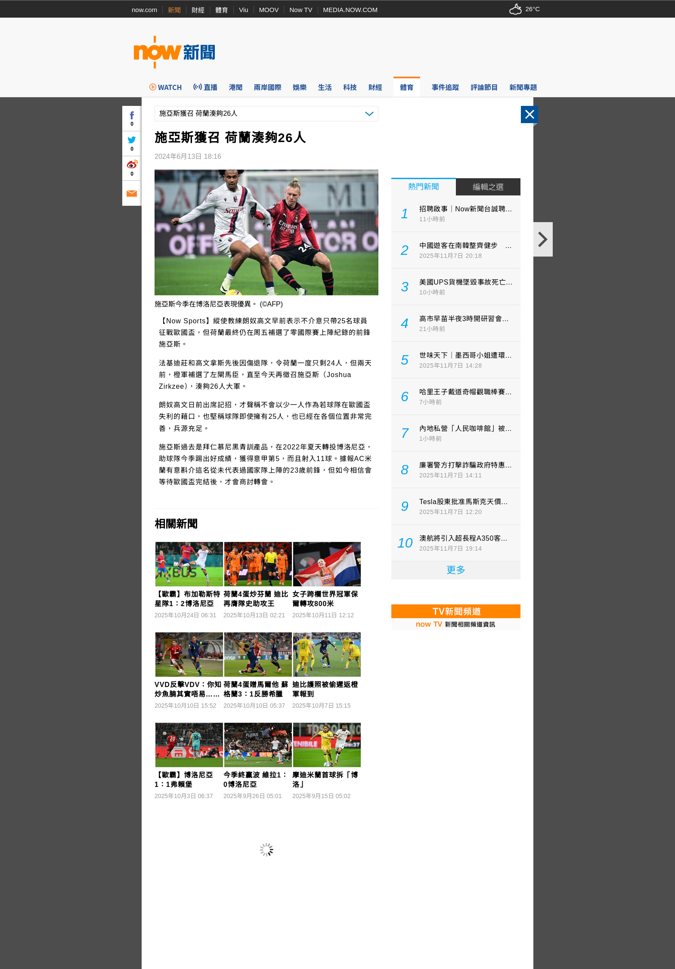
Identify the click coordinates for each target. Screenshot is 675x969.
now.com (144, 9)
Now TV (300, 9)
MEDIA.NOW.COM (350, 9)
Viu (243, 9)
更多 (455, 570)
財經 (198, 10)
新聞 (174, 10)
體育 (221, 10)
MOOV (269, 9)
